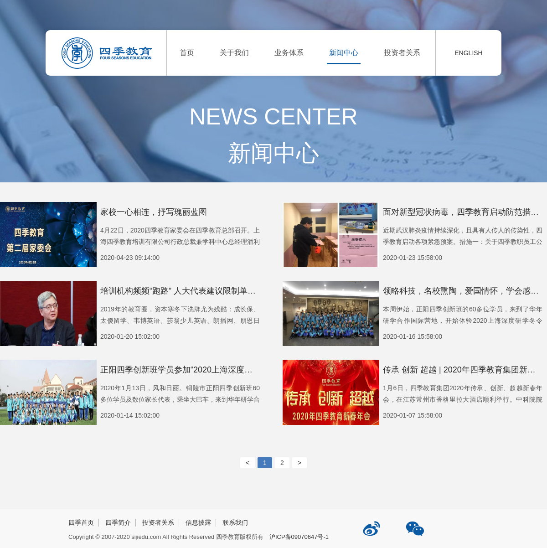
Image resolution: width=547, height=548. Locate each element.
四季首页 (81, 522)
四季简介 (118, 522)
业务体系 (289, 53)
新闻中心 (343, 53)
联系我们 (235, 522)
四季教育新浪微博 (372, 525)
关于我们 (234, 53)
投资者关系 (402, 53)
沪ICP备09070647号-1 (299, 536)
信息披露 (198, 522)
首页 (187, 53)
